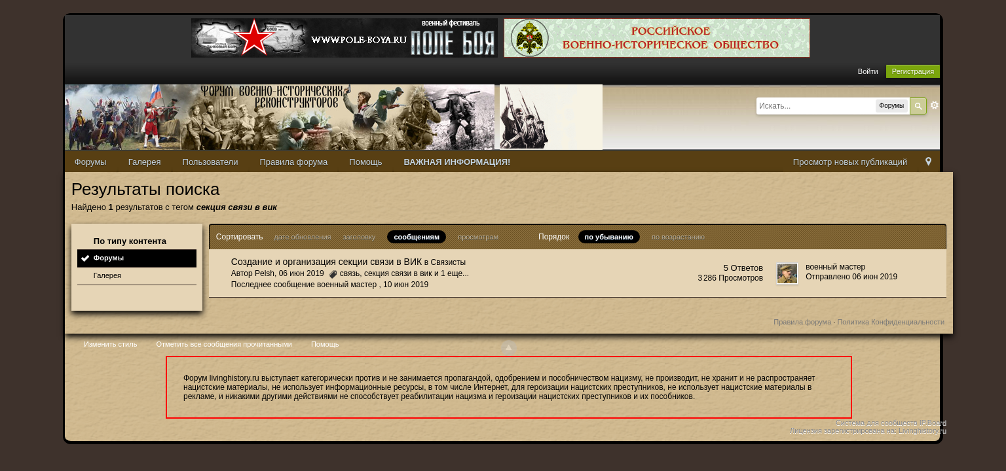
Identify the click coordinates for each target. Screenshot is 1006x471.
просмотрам (478, 237)
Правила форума (293, 162)
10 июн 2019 (405, 284)
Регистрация (913, 71)
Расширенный (934, 105)
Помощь (365, 162)
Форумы (91, 162)
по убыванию (609, 237)
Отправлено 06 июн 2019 (851, 276)
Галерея (144, 162)
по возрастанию (678, 237)
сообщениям (416, 237)
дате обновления (302, 237)
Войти (868, 71)
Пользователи (210, 162)
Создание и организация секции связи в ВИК (326, 261)
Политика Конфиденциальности (890, 322)
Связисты (448, 262)
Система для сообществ (877, 423)
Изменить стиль (111, 344)
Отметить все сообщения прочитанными (223, 344)
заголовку (359, 237)
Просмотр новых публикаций (850, 162)
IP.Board (933, 423)
